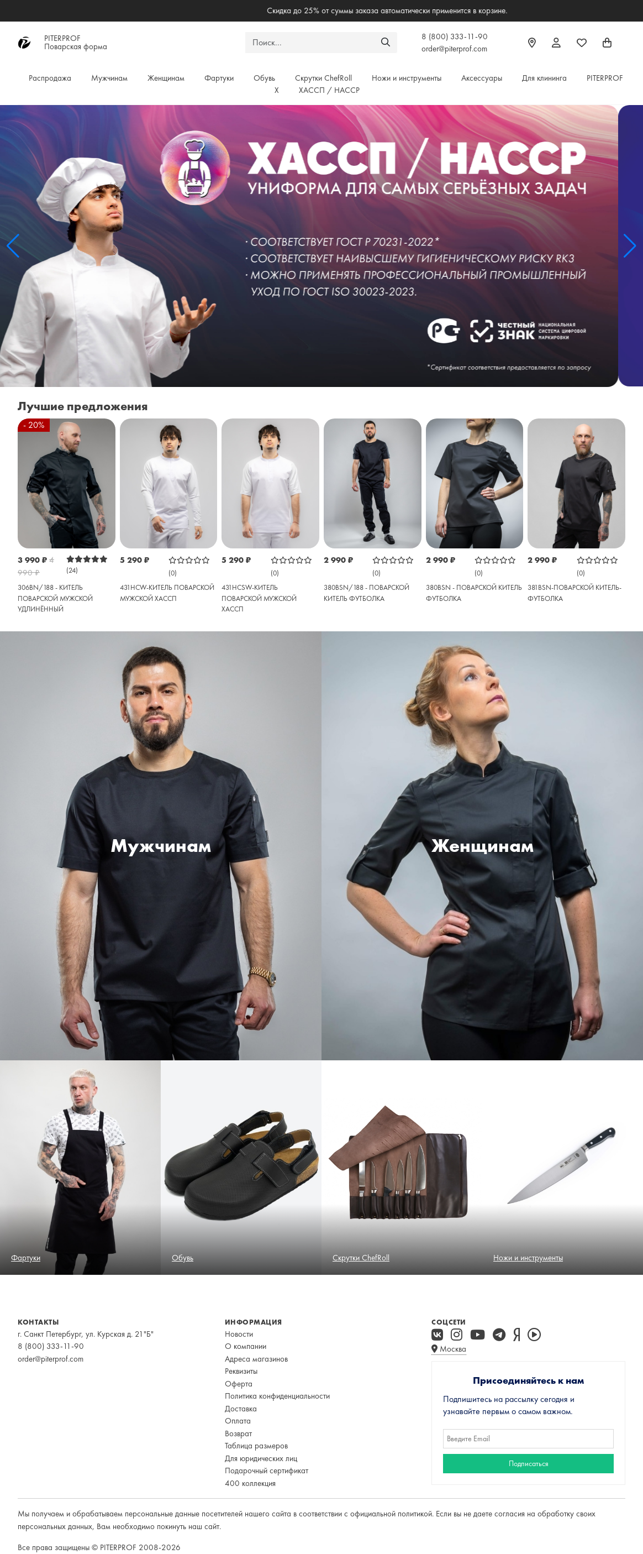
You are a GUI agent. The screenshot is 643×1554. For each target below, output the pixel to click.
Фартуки (219, 77)
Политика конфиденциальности (277, 1395)
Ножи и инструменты (406, 77)
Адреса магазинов (256, 1358)
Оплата (238, 1420)
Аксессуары (481, 77)
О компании (245, 1346)
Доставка (241, 1408)
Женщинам (166, 77)
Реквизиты (241, 1371)
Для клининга (544, 77)
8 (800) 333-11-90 (454, 36)
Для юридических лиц (261, 1458)
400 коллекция (250, 1483)
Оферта (238, 1383)
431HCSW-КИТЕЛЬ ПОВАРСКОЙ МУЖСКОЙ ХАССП (259, 598)
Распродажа (50, 77)
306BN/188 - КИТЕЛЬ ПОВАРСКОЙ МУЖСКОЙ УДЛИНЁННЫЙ (55, 598)
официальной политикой (391, 1513)
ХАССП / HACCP (329, 90)
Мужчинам (109, 77)
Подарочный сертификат (266, 1470)
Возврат (238, 1433)
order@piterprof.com (454, 48)
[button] (13, 246)
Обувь (264, 77)
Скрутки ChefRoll (323, 77)
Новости (239, 1334)
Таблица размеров (256, 1445)
